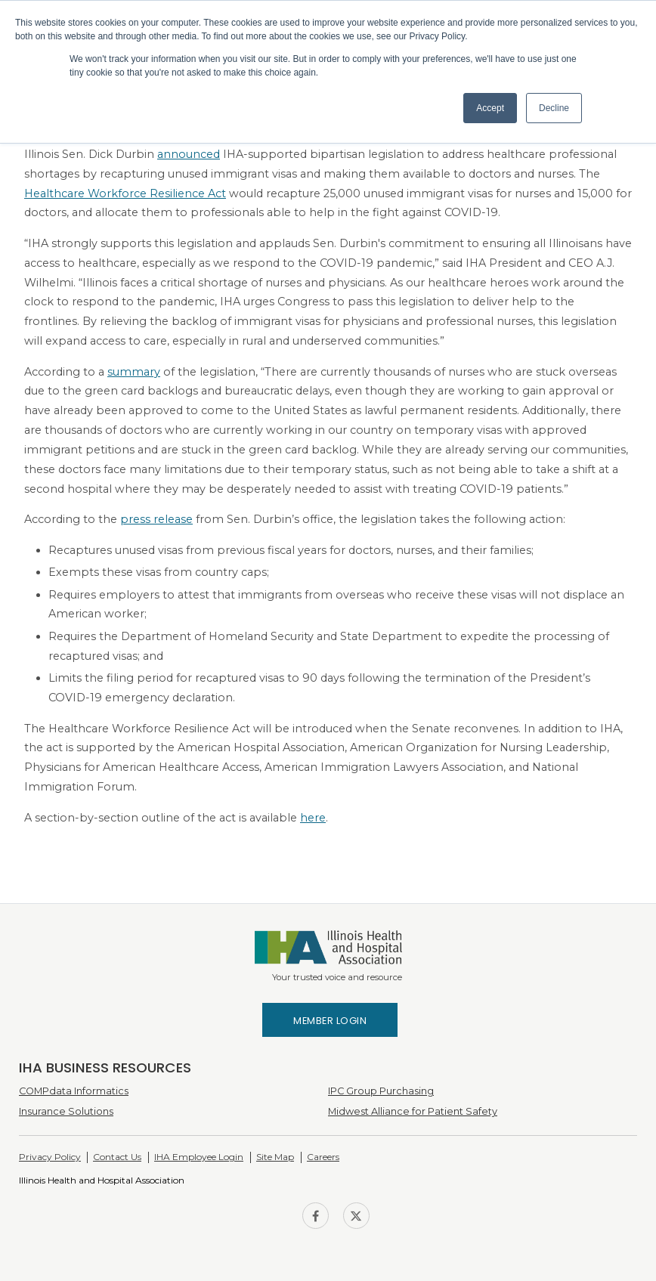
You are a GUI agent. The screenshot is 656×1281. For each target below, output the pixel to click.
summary (133, 372)
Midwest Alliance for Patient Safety (412, 1111)
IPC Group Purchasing (381, 1091)
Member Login (330, 1020)
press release (156, 519)
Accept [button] (490, 108)
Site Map (275, 1156)
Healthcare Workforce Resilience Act (125, 193)
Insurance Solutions (66, 1111)
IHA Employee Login (198, 1156)
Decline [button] (554, 108)
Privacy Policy (50, 1156)
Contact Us (117, 1156)
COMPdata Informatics (73, 1091)
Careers (323, 1156)
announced (188, 154)
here (313, 818)
